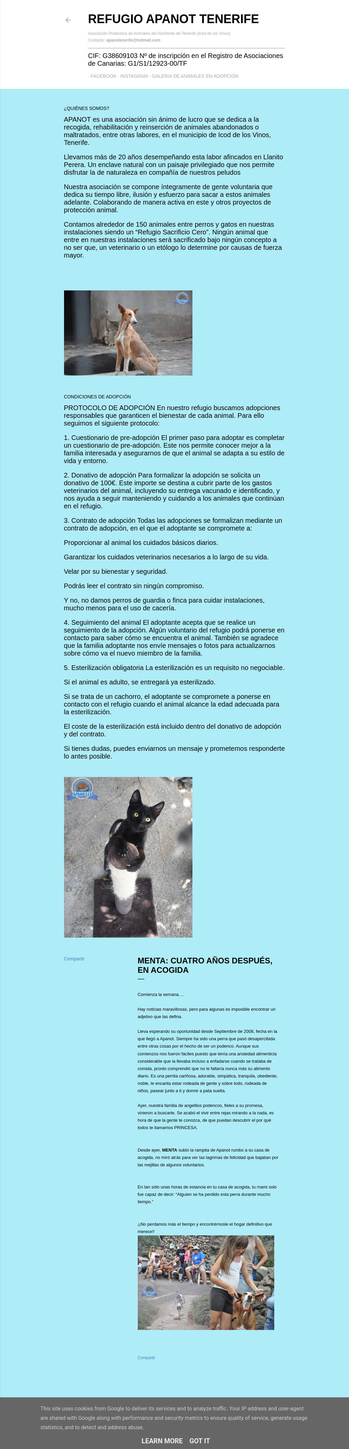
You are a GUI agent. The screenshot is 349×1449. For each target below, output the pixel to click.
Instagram (131, 76)
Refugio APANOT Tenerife (173, 19)
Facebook (101, 76)
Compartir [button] (74, 958)
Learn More (162, 1441)
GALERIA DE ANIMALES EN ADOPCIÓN (192, 76)
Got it (199, 1441)
